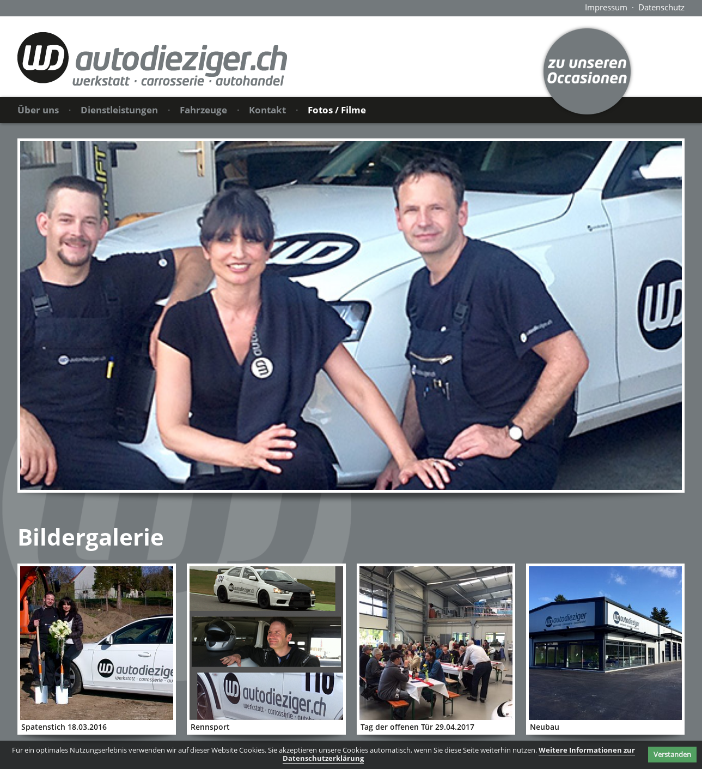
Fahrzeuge (203, 110)
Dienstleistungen (119, 110)
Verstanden (672, 754)
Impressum (606, 7)
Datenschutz (661, 7)
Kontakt (267, 110)
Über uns (38, 110)
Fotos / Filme (337, 110)
